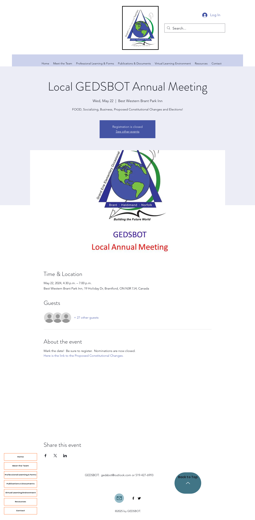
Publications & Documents (21, 484)
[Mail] (119, 498)
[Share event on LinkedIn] (65, 455)
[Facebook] (133, 498)
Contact (20, 510)
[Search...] (195, 28)
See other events (127, 131)
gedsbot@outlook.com (116, 475)
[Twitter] (139, 498)
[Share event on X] (55, 455)
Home (20, 457)
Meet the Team (20, 466)
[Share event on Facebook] (45, 455)
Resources (20, 501)
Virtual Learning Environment (20, 492)
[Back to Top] (188, 483)
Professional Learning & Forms (20, 475)
